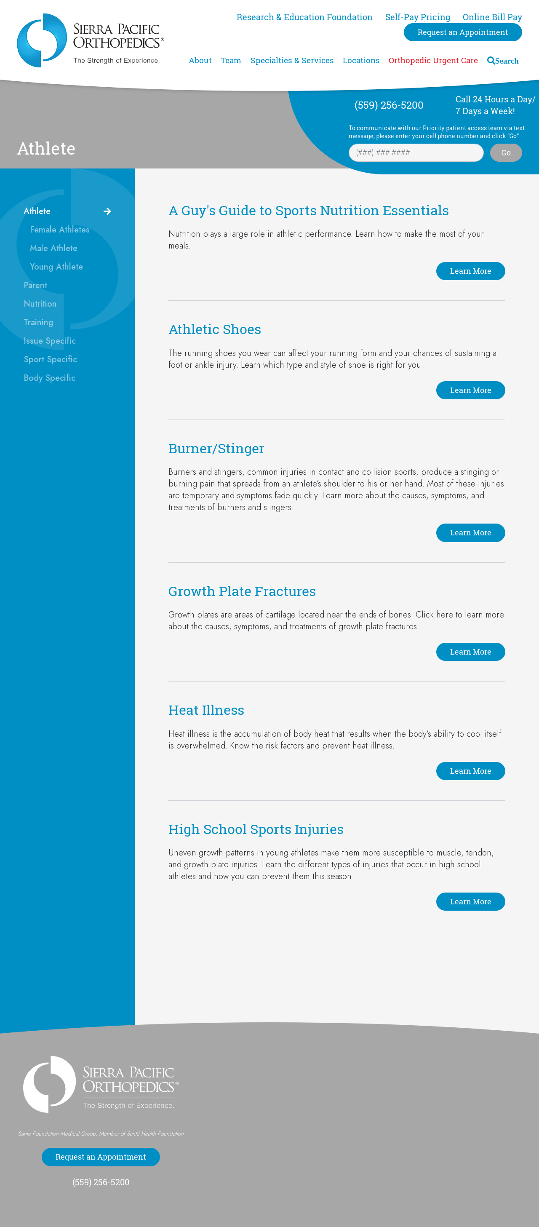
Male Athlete (53, 248)
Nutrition (40, 304)
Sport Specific (50, 359)
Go (506, 152)
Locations (361, 60)
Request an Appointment (463, 32)
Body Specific (49, 378)
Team (231, 60)
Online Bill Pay (492, 17)
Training (38, 322)
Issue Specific (50, 341)
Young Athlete (56, 267)
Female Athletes (60, 230)
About (200, 60)
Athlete (37, 211)
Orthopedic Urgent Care (433, 60)
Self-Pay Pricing (417, 17)
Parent (35, 285)
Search (507, 60)
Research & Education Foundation (305, 17)
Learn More (470, 271)
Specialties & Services (292, 60)
